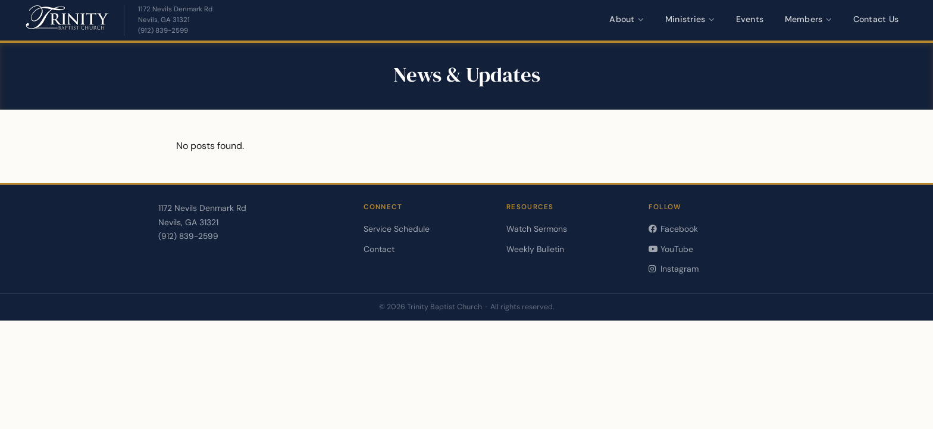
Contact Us (876, 19)
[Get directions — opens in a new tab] (175, 15)
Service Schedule (397, 228)
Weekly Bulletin (535, 249)
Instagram (673, 268)
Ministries (690, 19)
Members (808, 19)
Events (750, 19)
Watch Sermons (536, 228)
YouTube (671, 249)
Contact (379, 249)
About (626, 19)
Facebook (673, 228)
